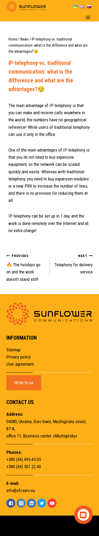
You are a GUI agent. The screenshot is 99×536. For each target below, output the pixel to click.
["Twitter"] (41, 503)
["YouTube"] (52, 503)
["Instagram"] (21, 503)
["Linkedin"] (31, 503)
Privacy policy (18, 357)
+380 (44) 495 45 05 (23, 459)
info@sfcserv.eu (20, 490)
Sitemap (13, 349)
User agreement (20, 364)
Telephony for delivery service (73, 263)
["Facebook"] (10, 503)
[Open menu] (88, 17)
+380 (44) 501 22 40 (23, 466)
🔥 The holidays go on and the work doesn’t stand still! (25, 267)
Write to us (23, 382)
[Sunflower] (26, 6)
